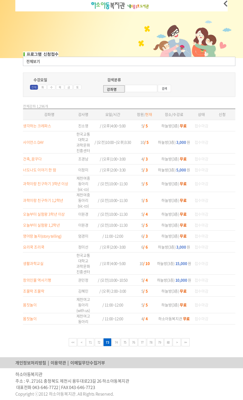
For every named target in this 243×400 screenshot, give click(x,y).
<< (72, 342)
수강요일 (40, 79)
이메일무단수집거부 (87, 363)
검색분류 (114, 79)
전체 (33, 87)
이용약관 (58, 363)
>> (185, 342)
